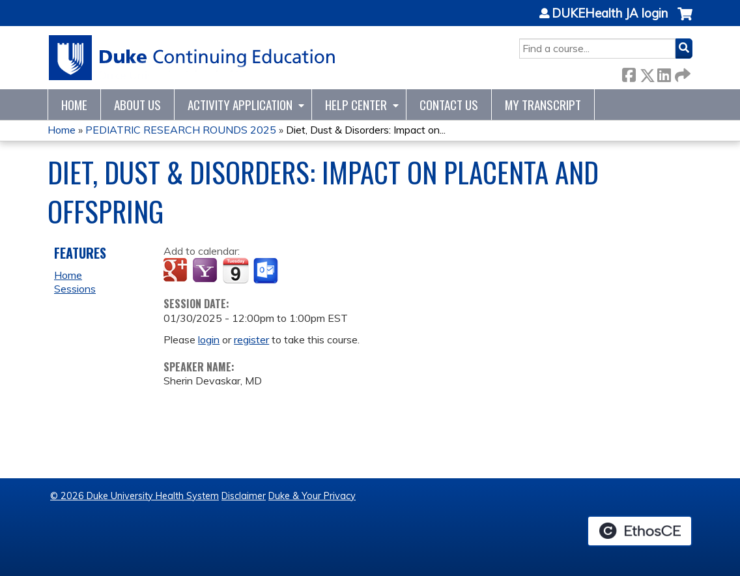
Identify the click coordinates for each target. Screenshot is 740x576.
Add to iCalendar (235, 270)
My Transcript (543, 104)
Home (74, 104)
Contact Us (449, 104)
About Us (137, 104)
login (209, 339)
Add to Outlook (266, 271)
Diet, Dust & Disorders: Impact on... (366, 129)
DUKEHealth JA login (610, 14)
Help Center (356, 104)
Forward (681, 72)
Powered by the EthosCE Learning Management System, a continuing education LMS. (639, 531)
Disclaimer (243, 496)
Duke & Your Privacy (312, 496)
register (251, 339)
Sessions (75, 288)
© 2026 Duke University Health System (134, 496)
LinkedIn (663, 72)
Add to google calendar (177, 271)
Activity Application (240, 104)
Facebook (628, 72)
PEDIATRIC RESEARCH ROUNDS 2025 (180, 129)
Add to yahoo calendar (206, 271)
